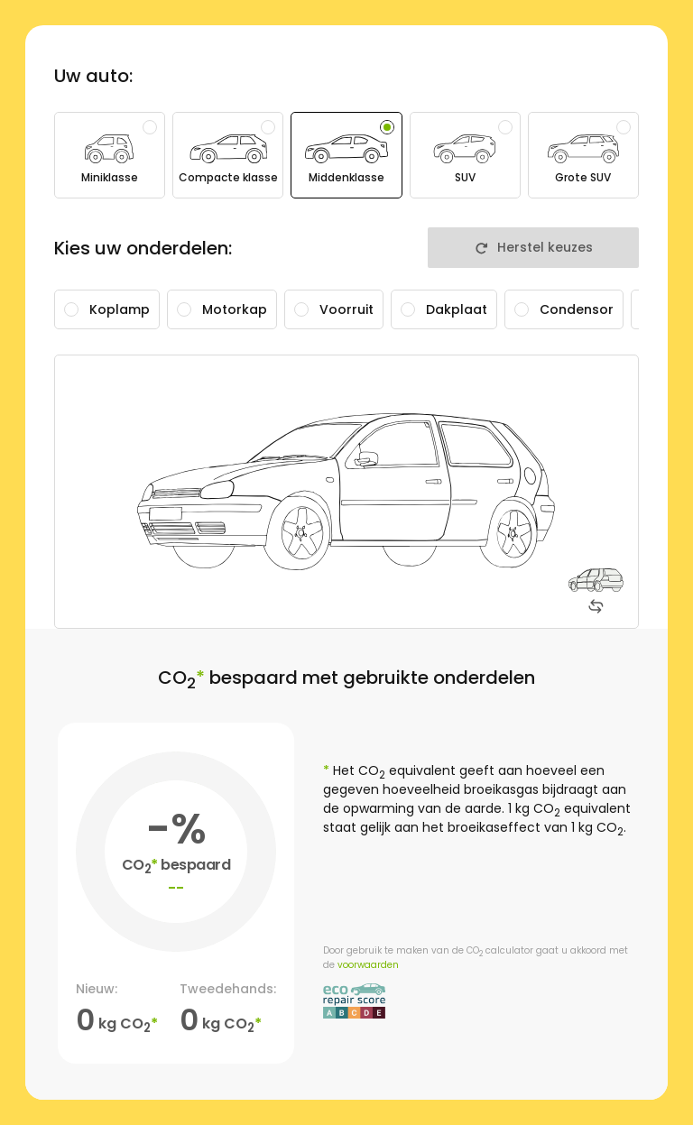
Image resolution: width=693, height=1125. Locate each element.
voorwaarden (368, 965)
